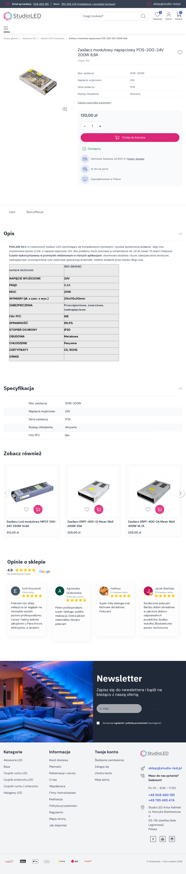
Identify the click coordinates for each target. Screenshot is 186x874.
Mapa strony (57, 819)
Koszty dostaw (135, 158)
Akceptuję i (131, 723)
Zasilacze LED (29, 38)
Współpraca (57, 786)
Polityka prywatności (63, 806)
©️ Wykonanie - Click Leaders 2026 (164, 861)
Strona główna (11, 38)
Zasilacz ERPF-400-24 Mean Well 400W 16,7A (151, 524)
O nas (53, 780)
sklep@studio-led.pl (167, 4)
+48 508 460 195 (161, 795)
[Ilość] (92, 126)
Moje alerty (102, 780)
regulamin (119, 723)
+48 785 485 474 (161, 800)
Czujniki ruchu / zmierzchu (21, 786)
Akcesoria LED (13, 760)
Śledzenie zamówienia (109, 760)
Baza (7, 767)
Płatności (55, 767)
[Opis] (180, 234)
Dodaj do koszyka (130, 137)
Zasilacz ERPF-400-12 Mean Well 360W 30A (90, 524)
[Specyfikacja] (180, 388)
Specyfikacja (34, 212)
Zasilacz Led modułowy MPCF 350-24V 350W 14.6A (31, 524)
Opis (12, 212)
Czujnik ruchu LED (15, 773)
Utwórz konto (103, 773)
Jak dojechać (58, 825)
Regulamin (56, 812)
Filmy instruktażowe (62, 793)
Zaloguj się (102, 767)
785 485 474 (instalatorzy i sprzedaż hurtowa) (88, 4)
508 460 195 (41, 4)
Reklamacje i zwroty (62, 773)
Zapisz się (155, 711)
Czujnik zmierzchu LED (18, 780)
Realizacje (56, 799)
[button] (178, 16)
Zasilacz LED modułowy (52, 38)
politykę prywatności (137, 723)
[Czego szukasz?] (143, 16)
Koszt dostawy (58, 760)
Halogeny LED (13, 793)
